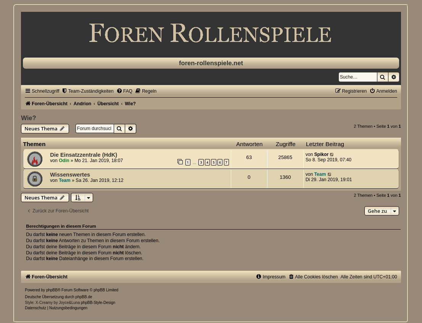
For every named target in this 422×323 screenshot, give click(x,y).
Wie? (28, 117)
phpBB (52, 290)
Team (65, 180)
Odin (64, 160)
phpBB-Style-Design (98, 303)
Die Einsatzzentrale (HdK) (83, 155)
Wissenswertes (70, 175)
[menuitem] (87, 91)
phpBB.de (84, 297)
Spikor (321, 154)
